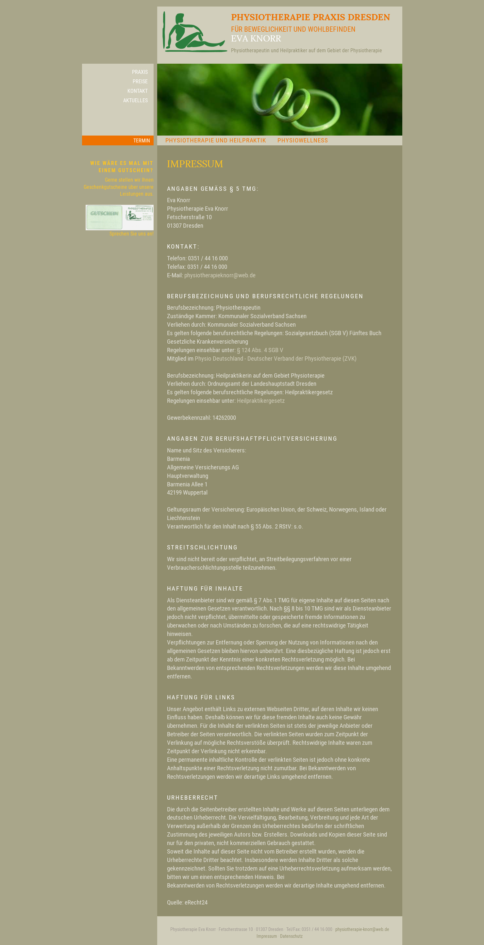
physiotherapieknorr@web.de (220, 275)
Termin (141, 140)
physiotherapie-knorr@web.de (362, 929)
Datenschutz (291, 936)
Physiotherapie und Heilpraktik (215, 140)
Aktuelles (135, 100)
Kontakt (137, 90)
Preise (140, 81)
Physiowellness (302, 140)
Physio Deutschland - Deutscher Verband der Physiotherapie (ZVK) (276, 358)
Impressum (267, 936)
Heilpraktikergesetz (261, 400)
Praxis (140, 71)
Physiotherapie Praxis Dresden (273, 32)
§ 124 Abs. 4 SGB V (260, 350)
